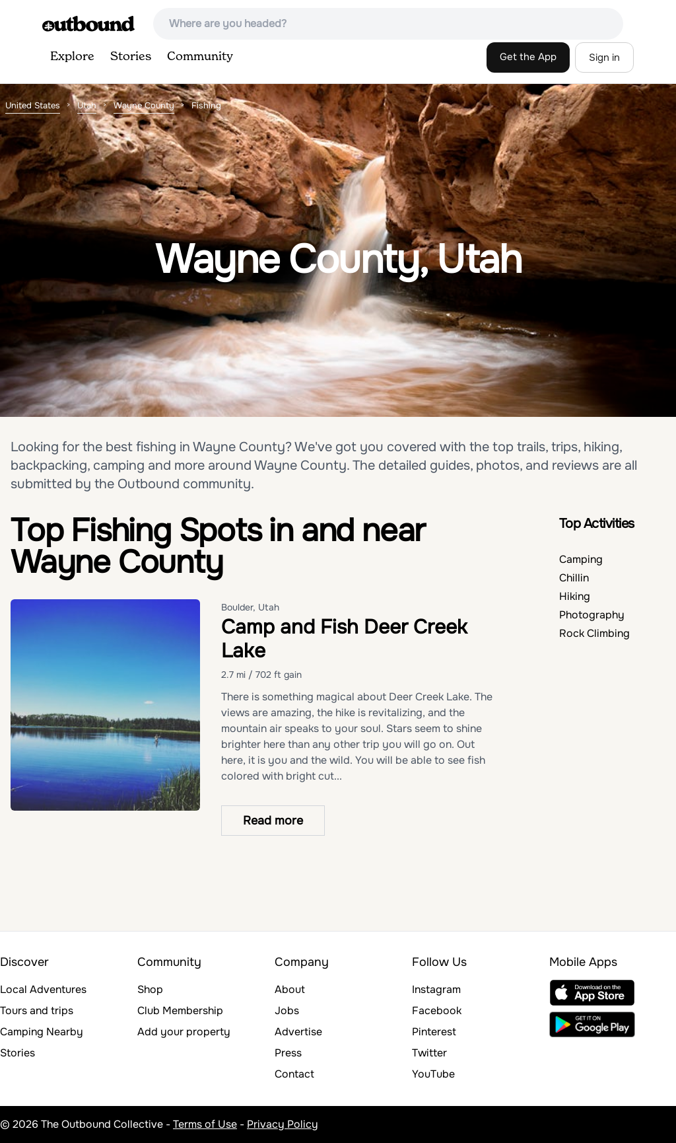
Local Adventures (43, 989)
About (290, 989)
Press (288, 1053)
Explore (72, 57)
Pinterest (434, 1032)
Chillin (574, 578)
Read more (273, 820)
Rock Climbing (594, 633)
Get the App (528, 56)
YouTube (433, 1074)
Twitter (429, 1053)
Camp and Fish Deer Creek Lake (344, 638)
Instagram (436, 989)
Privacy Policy (282, 1124)
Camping (581, 559)
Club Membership (180, 1010)
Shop (150, 989)
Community (200, 57)
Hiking (574, 596)
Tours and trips (36, 1010)
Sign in (604, 57)
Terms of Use (205, 1124)
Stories (130, 57)
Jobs (287, 1010)
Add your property (183, 1032)
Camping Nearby (41, 1032)
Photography (592, 615)
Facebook (436, 1010)
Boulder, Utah (250, 607)
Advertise (298, 1032)
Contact (294, 1074)
